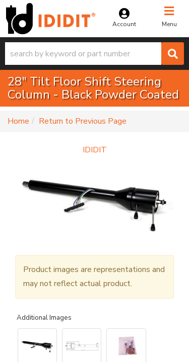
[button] (94, 53)
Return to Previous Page (83, 121)
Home (18, 121)
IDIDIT (95, 149)
